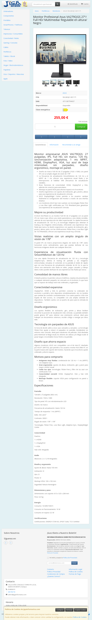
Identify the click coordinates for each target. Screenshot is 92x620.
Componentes (8, 16)
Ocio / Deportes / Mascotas (13, 74)
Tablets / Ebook (9, 56)
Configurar (60, 610)
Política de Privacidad (52, 553)
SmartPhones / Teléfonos (12, 25)
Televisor (6, 29)
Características (40, 145)
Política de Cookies (80, 617)
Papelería (6, 70)
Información (54, 145)
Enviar (74, 563)
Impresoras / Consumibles (13, 34)
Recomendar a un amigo (71, 145)
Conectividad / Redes (11, 38)
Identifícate (72, 4)
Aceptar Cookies (80, 610)
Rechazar (69, 610)
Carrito (85, 4)
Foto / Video (8, 61)
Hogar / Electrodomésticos (13, 65)
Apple (5, 79)
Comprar (81, 126)
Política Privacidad (53, 572)
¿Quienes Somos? (53, 576)
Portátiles (6, 20)
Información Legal (75, 569)
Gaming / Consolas (10, 43)
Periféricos (7, 52)
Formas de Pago (75, 574)
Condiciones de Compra (56, 574)
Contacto (50, 569)
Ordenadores (8, 11)
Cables (5, 47)
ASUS (65, 93)
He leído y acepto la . (63, 558)
